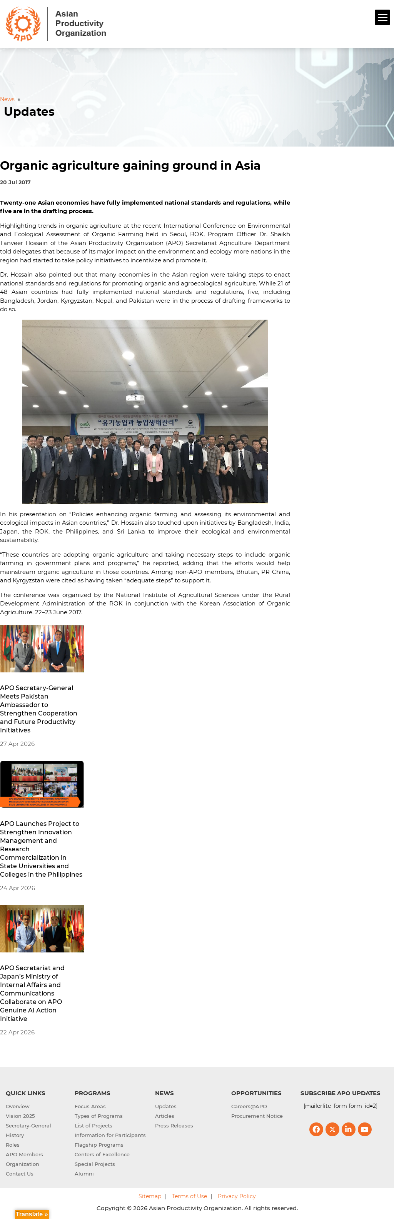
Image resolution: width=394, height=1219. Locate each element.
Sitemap (150, 1196)
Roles (13, 1145)
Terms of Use (189, 1196)
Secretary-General (28, 1125)
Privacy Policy (237, 1196)
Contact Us (19, 1174)
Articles (164, 1116)
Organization (22, 1164)
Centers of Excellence (102, 1154)
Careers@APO (249, 1106)
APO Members (24, 1154)
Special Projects (95, 1164)
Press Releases (174, 1125)
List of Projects (93, 1125)
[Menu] (382, 17)
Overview (18, 1106)
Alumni (84, 1174)
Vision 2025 (20, 1116)
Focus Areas (90, 1106)
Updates (166, 1106)
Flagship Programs (99, 1145)
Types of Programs (99, 1116)
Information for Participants (110, 1135)
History (15, 1135)
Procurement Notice (257, 1116)
